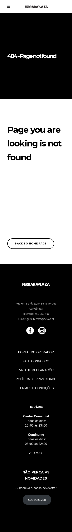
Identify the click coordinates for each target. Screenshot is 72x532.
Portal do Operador (36, 352)
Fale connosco (36, 361)
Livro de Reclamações (36, 370)
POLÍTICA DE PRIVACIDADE (36, 379)
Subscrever (37, 499)
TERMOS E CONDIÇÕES (36, 388)
